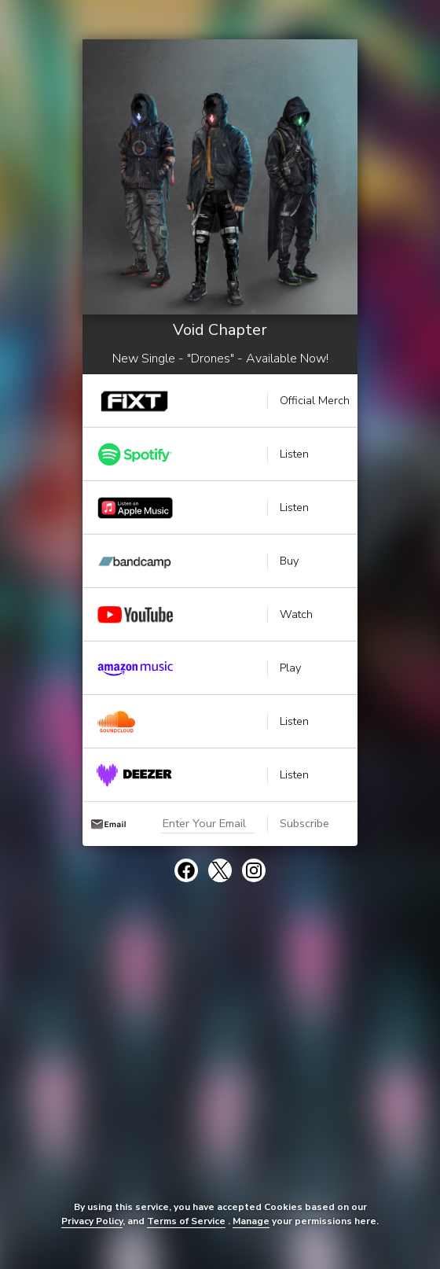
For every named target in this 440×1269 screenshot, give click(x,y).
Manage (251, 1221)
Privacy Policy (92, 1221)
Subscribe (304, 823)
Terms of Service (186, 1221)
